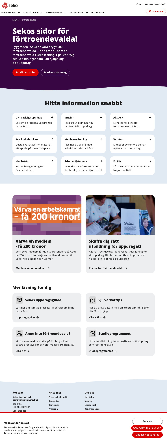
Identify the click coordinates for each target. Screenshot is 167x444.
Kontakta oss (19, 410)
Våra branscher (78, 12)
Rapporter (54, 401)
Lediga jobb (91, 404)
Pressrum (53, 408)
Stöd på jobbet (33, 12)
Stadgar (89, 401)
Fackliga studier (25, 72)
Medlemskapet (10, 12)
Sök (139, 4)
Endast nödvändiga (147, 434)
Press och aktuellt (58, 397)
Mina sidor (156, 11)
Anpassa (147, 421)
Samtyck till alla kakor (147, 428)
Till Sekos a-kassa (155, 4)
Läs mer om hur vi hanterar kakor (21, 433)
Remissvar (54, 404)
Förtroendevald (56, 12)
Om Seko (89, 397)
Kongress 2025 (92, 408)
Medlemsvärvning (55, 72)
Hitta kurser (97, 12)
